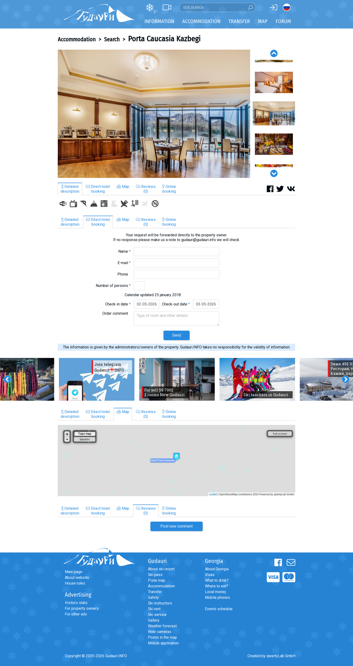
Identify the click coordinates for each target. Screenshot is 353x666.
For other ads (76, 614)
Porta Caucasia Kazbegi (164, 38)
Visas (210, 574)
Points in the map (162, 637)
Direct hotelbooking (98, 189)
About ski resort (161, 569)
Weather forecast (162, 626)
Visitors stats (76, 602)
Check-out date (176, 304)
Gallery (153, 620)
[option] (154, 114)
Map (262, 21)
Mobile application (163, 643)
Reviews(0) (146, 189)
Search (112, 39)
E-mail (124, 263)
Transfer (155, 592)
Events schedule (219, 609)
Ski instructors (160, 603)
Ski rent (154, 609)
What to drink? (217, 580)
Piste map (156, 580)
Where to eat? (216, 586)
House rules (75, 583)
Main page (73, 572)
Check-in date (118, 304)
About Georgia (217, 569)
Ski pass (155, 574)
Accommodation (77, 39)
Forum (283, 21)
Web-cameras (159, 631)
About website (77, 577)
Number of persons (113, 285)
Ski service (157, 614)
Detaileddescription (70, 189)
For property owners (82, 608)
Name (124, 251)
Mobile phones (217, 597)
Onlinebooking (169, 189)
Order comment (116, 313)
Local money (215, 592)
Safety (153, 597)
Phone (124, 274)
